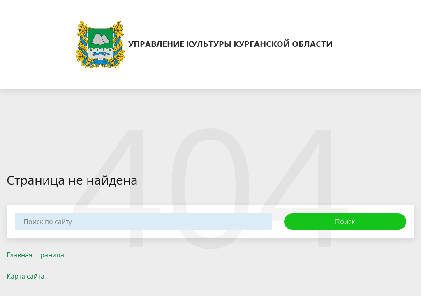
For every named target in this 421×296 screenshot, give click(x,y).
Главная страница (35, 254)
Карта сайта (25, 276)
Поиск (345, 221)
